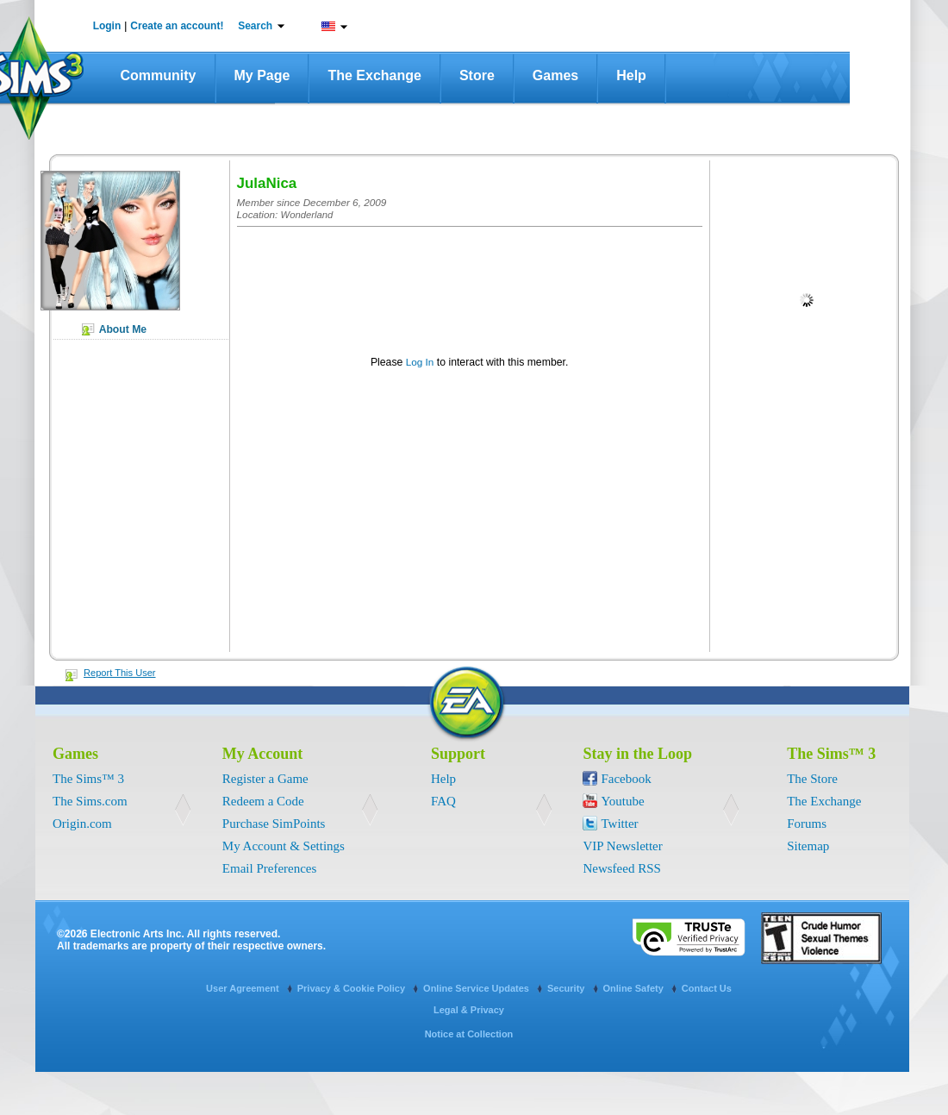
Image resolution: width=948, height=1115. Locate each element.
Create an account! (176, 26)
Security (567, 988)
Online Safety (634, 988)
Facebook (626, 779)
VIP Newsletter (622, 846)
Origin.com (82, 823)
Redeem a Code (263, 801)
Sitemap (808, 846)
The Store (812, 779)
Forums (806, 823)
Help (631, 75)
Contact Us (707, 988)
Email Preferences (269, 868)
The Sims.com (90, 801)
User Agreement (244, 988)
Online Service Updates (477, 988)
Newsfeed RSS (621, 868)
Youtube (622, 801)
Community (158, 75)
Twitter (619, 823)
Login (107, 26)
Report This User (120, 672)
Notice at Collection (469, 1034)
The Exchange (374, 75)
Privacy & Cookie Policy (352, 988)
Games (555, 75)
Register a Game (265, 779)
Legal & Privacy (468, 1010)
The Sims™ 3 (88, 779)
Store (477, 75)
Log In (420, 361)
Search (255, 26)
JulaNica (267, 183)
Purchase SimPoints (274, 823)
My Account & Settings (283, 846)
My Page (262, 75)
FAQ (443, 801)
